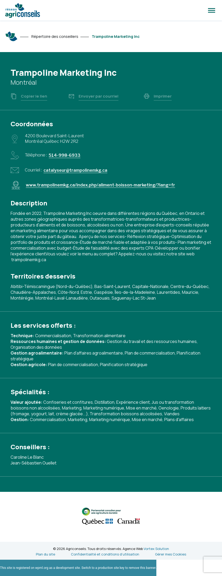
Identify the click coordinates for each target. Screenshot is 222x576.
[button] (211, 10)
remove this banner (142, 568)
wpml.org (41, 568)
